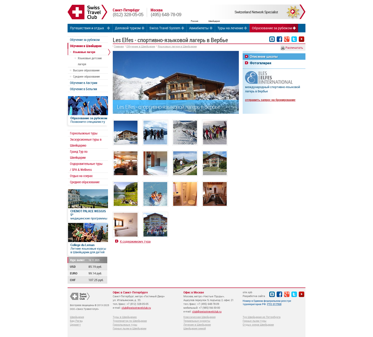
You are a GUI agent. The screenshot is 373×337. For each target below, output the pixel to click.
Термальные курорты (196, 320)
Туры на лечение (230, 28)
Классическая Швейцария (199, 317)
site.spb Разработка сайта (254, 294)
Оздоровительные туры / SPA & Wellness (86, 166)
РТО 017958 (274, 304)
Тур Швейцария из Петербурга (261, 317)
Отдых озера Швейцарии (258, 324)
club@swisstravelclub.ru (136, 307)
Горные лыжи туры (254, 320)
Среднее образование (86, 76)
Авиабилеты (199, 28)
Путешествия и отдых (87, 28)
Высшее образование (86, 70)
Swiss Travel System (164, 28)
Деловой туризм (128, 28)
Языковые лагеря (84, 52)
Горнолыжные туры (84, 133)
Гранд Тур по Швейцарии (79, 154)
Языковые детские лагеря (90, 61)
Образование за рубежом (272, 28)
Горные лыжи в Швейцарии (129, 328)
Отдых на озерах (81, 175)
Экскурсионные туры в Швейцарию (86, 142)
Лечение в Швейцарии (197, 324)
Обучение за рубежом (85, 39)
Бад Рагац (76, 320)
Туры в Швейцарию (125, 317)
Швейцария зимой (194, 328)
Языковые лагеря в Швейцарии (177, 46)
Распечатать (292, 48)
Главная (119, 46)
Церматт (75, 324)
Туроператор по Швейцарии (130, 320)
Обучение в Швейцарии (86, 46)
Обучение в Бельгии (83, 89)
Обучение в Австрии (83, 82)
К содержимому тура (135, 241)
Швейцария (77, 317)
